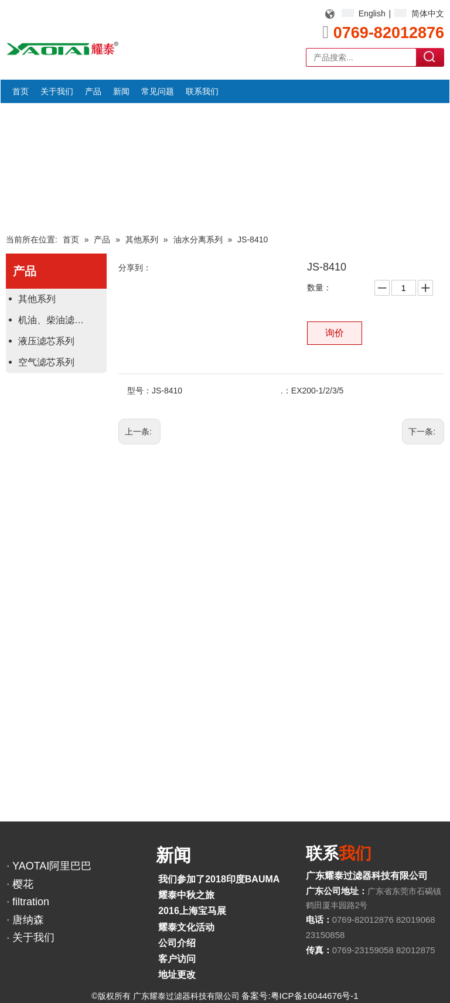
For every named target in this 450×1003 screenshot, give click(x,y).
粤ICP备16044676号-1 (315, 996)
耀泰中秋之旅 (186, 895)
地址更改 (177, 975)
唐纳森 (28, 920)
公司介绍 (177, 943)
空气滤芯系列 (46, 362)
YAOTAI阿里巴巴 (51, 866)
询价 (334, 333)
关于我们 (33, 937)
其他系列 (37, 299)
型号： (139, 390)
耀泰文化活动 (186, 927)
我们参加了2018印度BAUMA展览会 (233, 879)
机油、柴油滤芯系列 (60, 320)
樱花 (22, 884)
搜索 (430, 57)
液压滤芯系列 (46, 341)
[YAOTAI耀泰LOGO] (62, 48)
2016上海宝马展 (192, 911)
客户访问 (177, 959)
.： (286, 390)
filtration (30, 902)
